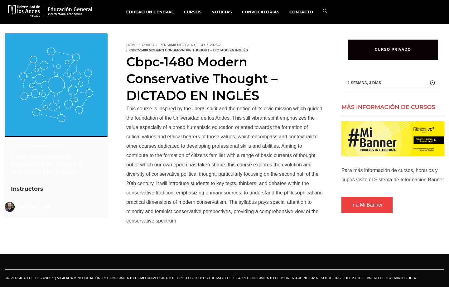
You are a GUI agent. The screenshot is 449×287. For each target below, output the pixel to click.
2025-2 (16, 145)
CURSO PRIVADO (393, 49)
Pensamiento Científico (44, 145)
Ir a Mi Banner (367, 205)
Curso (148, 45)
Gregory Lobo (34, 206)
